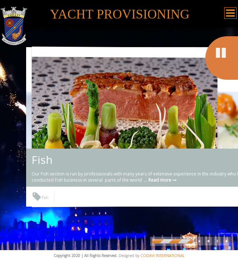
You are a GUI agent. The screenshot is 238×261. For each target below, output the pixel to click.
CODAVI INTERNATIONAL (162, 255)
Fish (42, 159)
